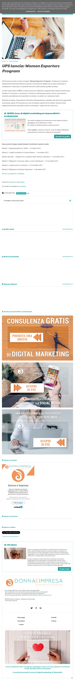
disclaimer (22, 186)
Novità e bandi (8, 229)
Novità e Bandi (13, 61)
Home (4, 61)
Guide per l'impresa (9, 284)
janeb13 (14, 182)
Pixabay (22, 182)
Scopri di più (64, 569)
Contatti (53, 617)
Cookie (21, 624)
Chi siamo (10, 544)
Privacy (53, 621)
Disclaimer (21, 621)
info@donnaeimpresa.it (44, 595)
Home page (21, 617)
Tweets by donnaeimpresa (10, 536)
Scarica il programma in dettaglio (13, 174)
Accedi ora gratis (63, 136)
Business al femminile (10, 257)
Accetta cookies (43, 11)
